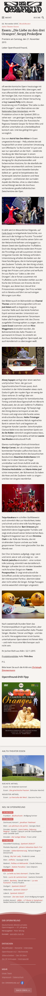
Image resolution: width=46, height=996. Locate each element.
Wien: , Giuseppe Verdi (15, 860)
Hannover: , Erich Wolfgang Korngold (23, 897)
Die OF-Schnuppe (9, 959)
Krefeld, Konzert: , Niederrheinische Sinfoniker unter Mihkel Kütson (23, 901)
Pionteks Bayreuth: (23, 847)
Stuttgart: (14, 886)
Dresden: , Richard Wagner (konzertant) (22, 852)
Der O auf (11, 983)
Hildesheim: (15, 890)
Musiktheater (25, 24)
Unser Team (7, 973)
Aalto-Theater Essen (10, 27)
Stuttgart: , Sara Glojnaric (20, 867)
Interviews (28, 948)
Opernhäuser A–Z (9, 952)
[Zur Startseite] (23, 7)
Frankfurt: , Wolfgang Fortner (20, 816)
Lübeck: (14, 893)
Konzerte (18, 948)
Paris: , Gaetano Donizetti (23, 877)
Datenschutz (18, 977)
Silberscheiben (8, 955)
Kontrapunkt (23, 959)
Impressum (6, 977)
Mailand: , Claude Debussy (22, 863)
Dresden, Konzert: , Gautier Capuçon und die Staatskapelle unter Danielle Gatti (22, 832)
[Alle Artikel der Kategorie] (23, 768)
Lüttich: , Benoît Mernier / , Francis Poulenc (20, 882)
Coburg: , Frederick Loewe (19, 856)
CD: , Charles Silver (21, 874)
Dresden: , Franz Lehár (20, 837)
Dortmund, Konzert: (19, 822)
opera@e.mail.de (17, 934)
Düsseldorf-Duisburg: (19, 844)
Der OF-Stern (21, 955)
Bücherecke (23, 952)
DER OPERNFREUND (11, 920)
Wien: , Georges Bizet (21, 826)
